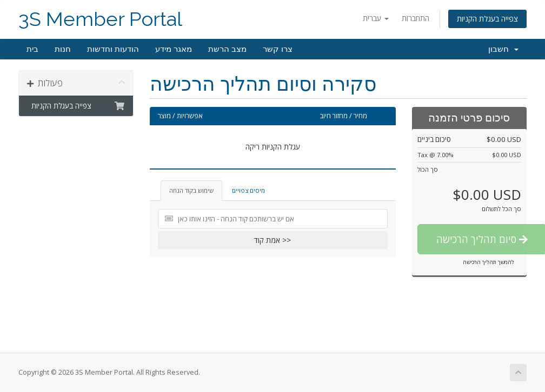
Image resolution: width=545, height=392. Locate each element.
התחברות (415, 18)
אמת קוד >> (272, 240)
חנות (63, 49)
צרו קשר (278, 49)
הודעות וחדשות (113, 49)
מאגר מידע (173, 49)
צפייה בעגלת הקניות (487, 18)
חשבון (503, 49)
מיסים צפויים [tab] (248, 190)
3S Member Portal (100, 19)
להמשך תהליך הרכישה (488, 262)
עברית (376, 18)
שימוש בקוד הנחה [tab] (191, 190)
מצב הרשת (227, 49)
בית (32, 49)
